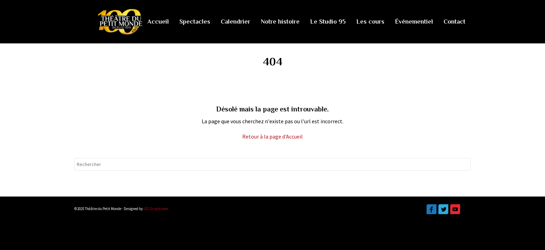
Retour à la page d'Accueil (272, 136)
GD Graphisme (156, 208)
